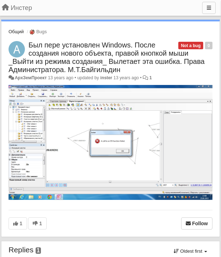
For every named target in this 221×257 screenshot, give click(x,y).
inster (106, 77)
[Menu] (209, 8)
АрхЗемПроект (31, 77)
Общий (16, 31)
